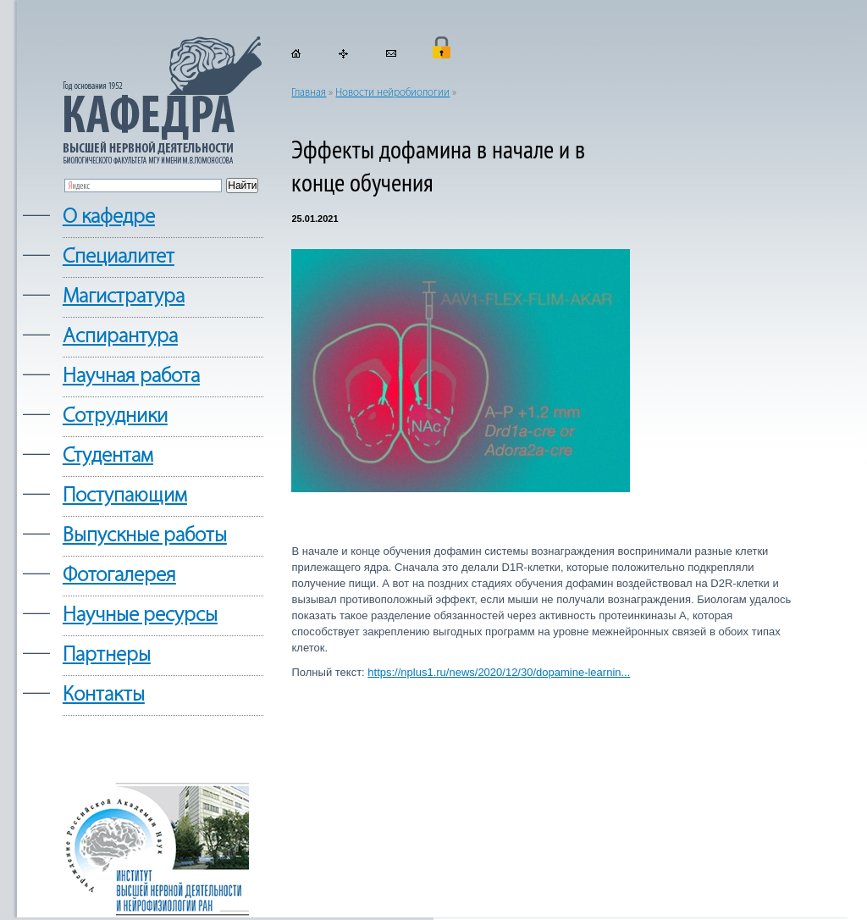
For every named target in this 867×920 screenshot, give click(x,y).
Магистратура (124, 297)
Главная (308, 92)
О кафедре (109, 217)
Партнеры (107, 655)
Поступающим (125, 496)
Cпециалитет (118, 257)
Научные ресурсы (140, 615)
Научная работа (131, 376)
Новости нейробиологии (392, 92)
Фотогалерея (119, 575)
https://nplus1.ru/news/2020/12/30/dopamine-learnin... (498, 672)
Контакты (104, 695)
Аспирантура (120, 336)
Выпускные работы (145, 535)
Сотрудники (115, 416)
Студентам (108, 456)
